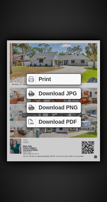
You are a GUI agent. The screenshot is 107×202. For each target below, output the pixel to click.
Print (39, 79)
